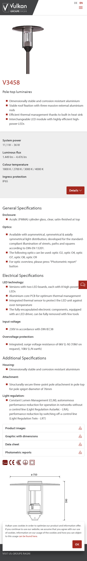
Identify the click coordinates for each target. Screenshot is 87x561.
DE (75, 3)
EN (81, 3)
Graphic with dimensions (43, 436)
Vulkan (16, 7)
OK (77, 544)
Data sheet (43, 444)
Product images (43, 428)
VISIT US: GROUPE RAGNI (16, 553)
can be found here (28, 536)
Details (75, 190)
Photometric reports (43, 452)
